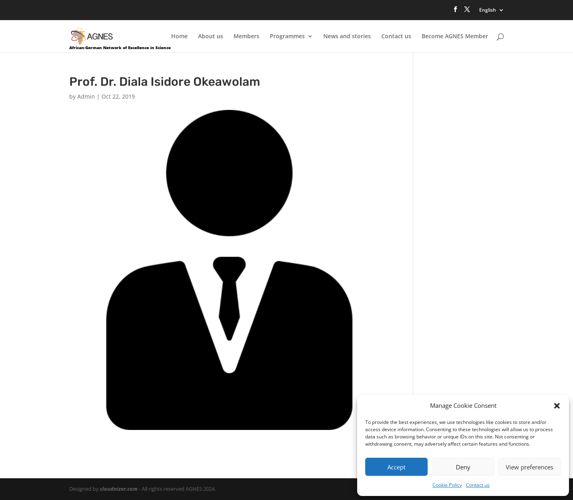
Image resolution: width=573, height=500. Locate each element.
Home (179, 36)
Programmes (287, 36)
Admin (86, 96)
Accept (396, 467)
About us (210, 36)
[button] (557, 406)
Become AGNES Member (455, 36)
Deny (463, 467)
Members (246, 36)
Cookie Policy (447, 484)
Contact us (478, 484)
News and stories (347, 36)
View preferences (529, 467)
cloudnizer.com (119, 488)
